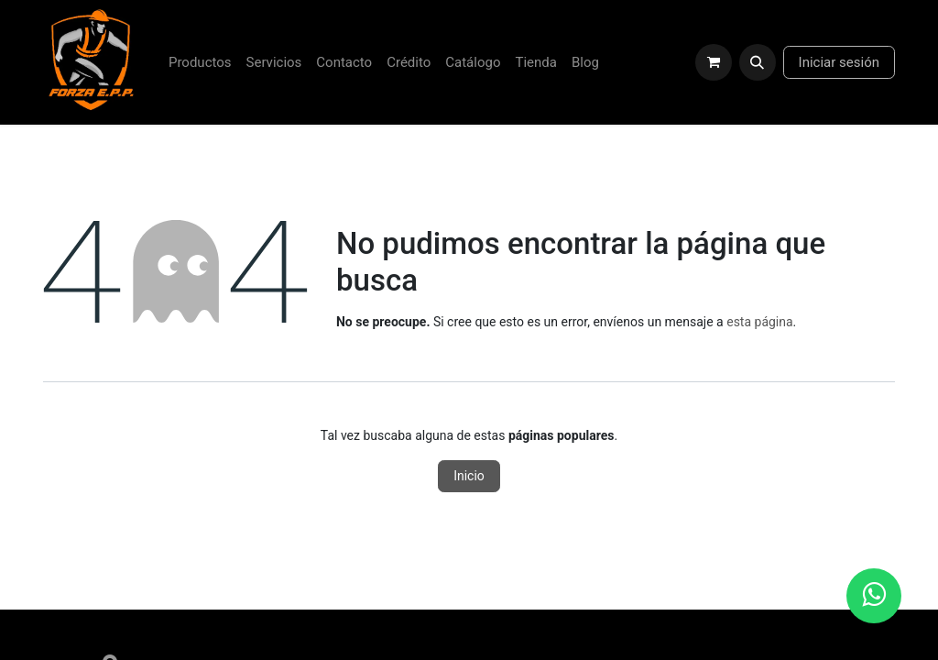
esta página (759, 321)
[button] (757, 62)
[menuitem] (200, 63)
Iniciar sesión (839, 62)
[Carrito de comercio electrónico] (713, 62)
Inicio (469, 475)
